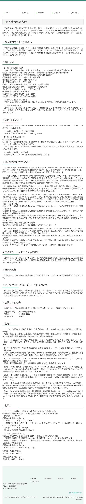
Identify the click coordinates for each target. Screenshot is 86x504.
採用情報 (57, 13)
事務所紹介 (25, 13)
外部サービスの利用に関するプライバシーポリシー (20, 497)
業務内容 (41, 13)
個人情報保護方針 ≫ (76, 493)
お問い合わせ (75, 13)
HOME (8, 13)
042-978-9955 (24, 314)
